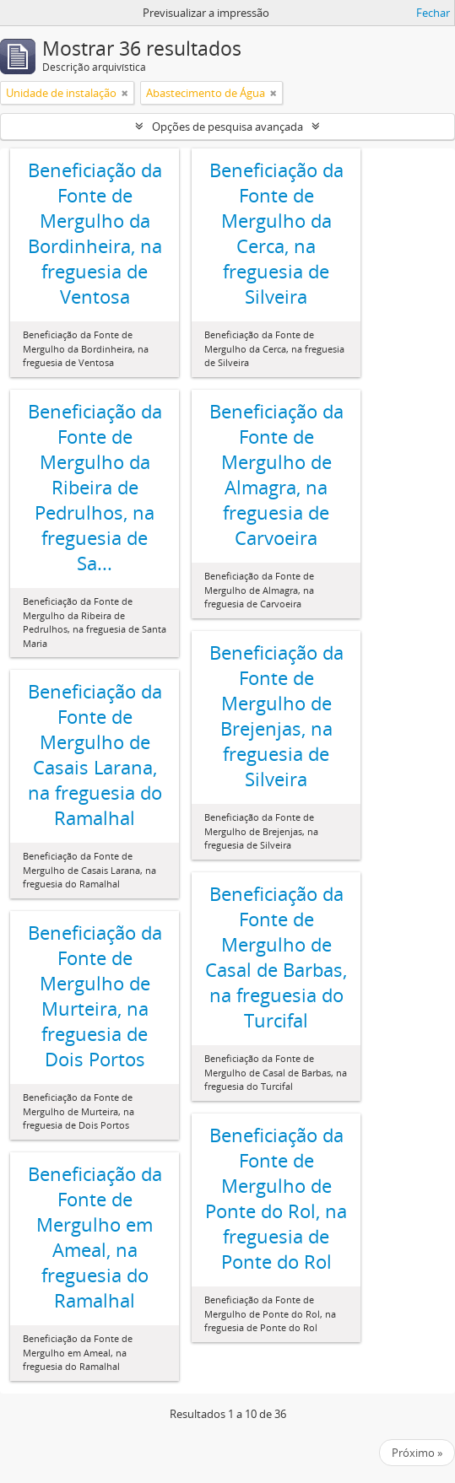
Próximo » (417, 1452)
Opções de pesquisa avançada (227, 126)
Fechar (433, 12)
